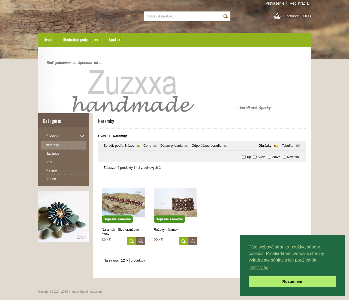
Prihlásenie (275, 3)
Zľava (276, 157)
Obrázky (264, 146)
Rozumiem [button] (292, 281)
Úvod (48, 39)
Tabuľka (287, 146)
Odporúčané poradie (206, 146)
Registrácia (299, 3)
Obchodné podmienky (80, 39)
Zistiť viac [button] (258, 267)
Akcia (261, 157)
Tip (248, 157)
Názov (129, 146)
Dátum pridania (171, 146)
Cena (147, 146)
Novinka (293, 157)
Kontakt (115, 39)
